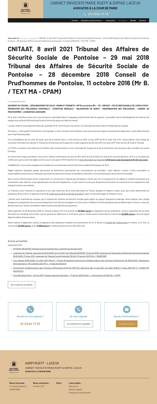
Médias (133, 20)
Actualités (122, 20)
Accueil (75, 20)
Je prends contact (127, 323)
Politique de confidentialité (80, 392)
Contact (142, 20)
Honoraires (110, 20)
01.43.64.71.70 (95, 14)
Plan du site (73, 386)
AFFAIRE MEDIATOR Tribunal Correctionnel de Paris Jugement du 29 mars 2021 (47, 248)
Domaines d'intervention (91, 20)
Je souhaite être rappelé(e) (78, 323)
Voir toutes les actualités (21, 284)
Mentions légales (75, 389)
